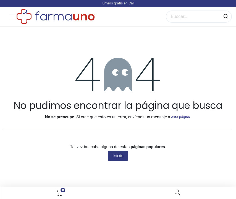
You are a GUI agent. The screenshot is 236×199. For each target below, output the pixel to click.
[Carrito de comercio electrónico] (59, 193)
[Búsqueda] (226, 16)
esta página (180, 117)
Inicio (118, 156)
